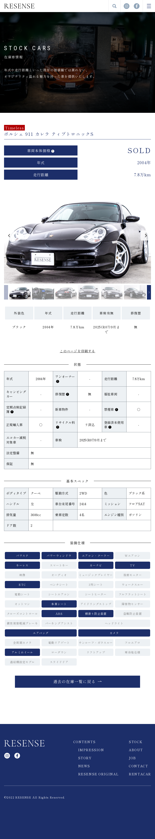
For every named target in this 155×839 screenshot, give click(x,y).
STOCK (135, 741)
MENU (149, 6)
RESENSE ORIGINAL (98, 774)
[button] (9, 235)
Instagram (127, 6)
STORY (85, 757)
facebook (137, 6)
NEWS (84, 765)
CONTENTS (84, 741)
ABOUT (136, 749)
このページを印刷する (77, 350)
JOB (132, 757)
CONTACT (138, 765)
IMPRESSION (91, 749)
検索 (114, 6)
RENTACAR (140, 774)
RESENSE (19, 6)
